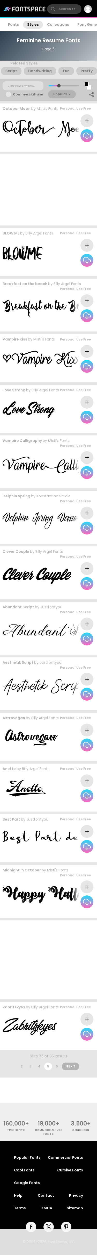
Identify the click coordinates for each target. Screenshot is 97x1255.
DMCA (46, 1208)
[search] (64, 9)
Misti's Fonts (47, 108)
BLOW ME (11, 233)
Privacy (76, 1195)
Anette (9, 768)
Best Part (11, 819)
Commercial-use (28, 94)
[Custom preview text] (23, 86)
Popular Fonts (27, 1157)
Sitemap (75, 1208)
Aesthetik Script (18, 662)
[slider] (58, 85)
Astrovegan (14, 717)
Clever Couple (16, 551)
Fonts (13, 24)
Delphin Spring (16, 496)
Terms (20, 1208)
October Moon (17, 108)
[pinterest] (66, 1227)
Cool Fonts (24, 1170)
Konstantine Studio (53, 496)
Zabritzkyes (14, 1007)
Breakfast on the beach (25, 283)
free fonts (16, 1130)
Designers (80, 1130)
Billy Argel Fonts (39, 233)
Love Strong (14, 390)
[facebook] (31, 1227)
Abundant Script (18, 607)
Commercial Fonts (65, 1157)
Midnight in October (22, 870)
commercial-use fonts (48, 1132)
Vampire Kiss (15, 339)
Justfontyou (51, 607)
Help (18, 1195)
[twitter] (48, 1227)
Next (70, 1066)
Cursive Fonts (70, 1170)
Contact (46, 1195)
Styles (33, 24)
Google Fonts (27, 1182)
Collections (58, 24)
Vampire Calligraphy (22, 440)
